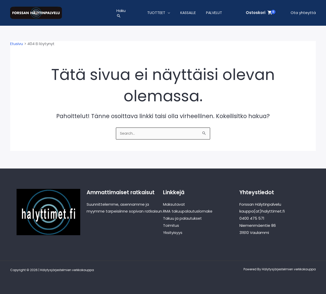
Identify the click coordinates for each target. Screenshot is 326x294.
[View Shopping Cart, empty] (259, 14)
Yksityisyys (173, 232)
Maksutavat (174, 204)
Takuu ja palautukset (182, 218)
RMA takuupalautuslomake (188, 211)
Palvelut (214, 13)
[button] (121, 17)
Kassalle (188, 13)
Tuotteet (156, 13)
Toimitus (171, 225)
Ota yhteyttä (303, 13)
